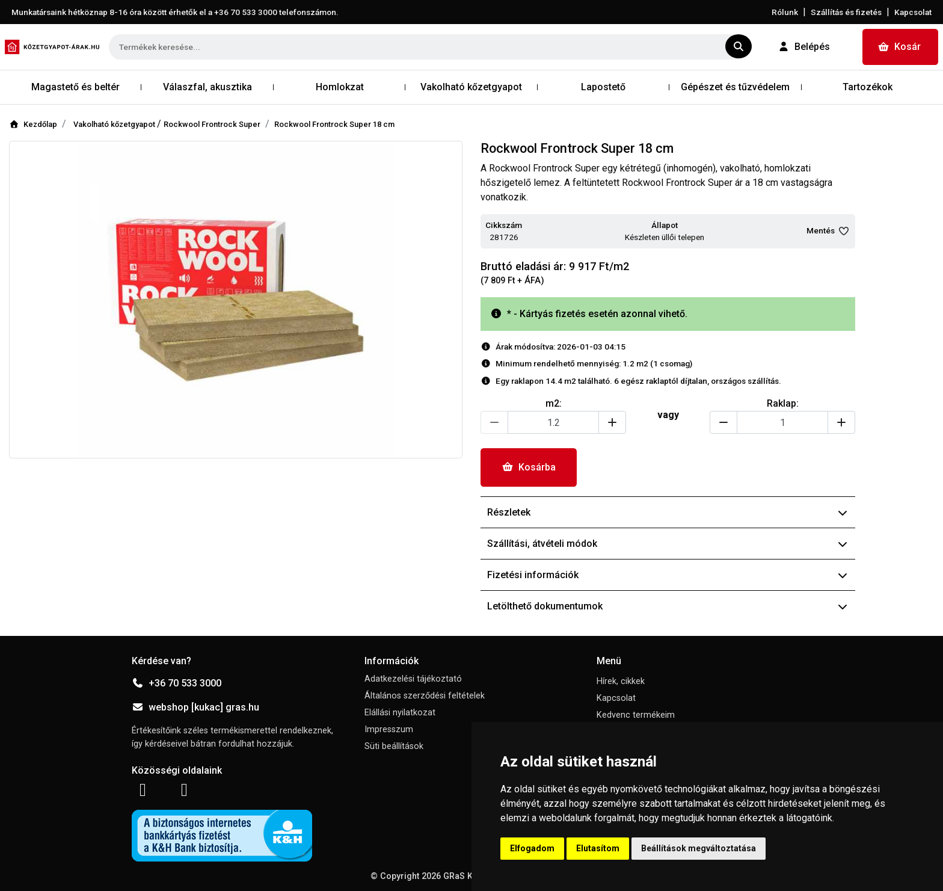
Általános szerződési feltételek (424, 696)
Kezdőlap (33, 124)
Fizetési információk (668, 575)
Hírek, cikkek (621, 681)
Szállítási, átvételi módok (668, 543)
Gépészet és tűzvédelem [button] (735, 87)
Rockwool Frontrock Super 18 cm (334, 124)
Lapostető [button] (603, 87)
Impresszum (388, 729)
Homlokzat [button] (340, 87)
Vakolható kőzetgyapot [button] (471, 87)
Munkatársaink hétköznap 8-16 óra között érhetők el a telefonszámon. (175, 12)
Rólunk (785, 12)
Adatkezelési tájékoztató (413, 679)
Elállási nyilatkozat (399, 713)
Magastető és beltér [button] (75, 87)
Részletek (668, 512)
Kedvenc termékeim (636, 715)
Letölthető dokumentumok (668, 606)
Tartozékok (867, 87)
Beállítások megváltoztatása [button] (698, 848)
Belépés (804, 46)
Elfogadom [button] (532, 848)
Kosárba (529, 467)
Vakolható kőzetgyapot (115, 124)
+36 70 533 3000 (176, 683)
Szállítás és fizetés (846, 12)
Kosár (899, 46)
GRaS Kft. (462, 876)
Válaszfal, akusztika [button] (207, 87)
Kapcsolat (913, 12)
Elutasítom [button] (597, 848)
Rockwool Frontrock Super (212, 124)
